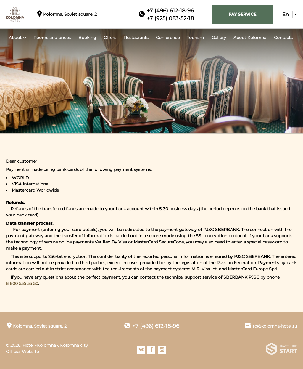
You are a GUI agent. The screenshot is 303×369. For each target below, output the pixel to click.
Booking (87, 37)
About (15, 37)
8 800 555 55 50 (22, 283)
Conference (168, 37)
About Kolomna (249, 37)
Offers (110, 37)
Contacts (283, 37)
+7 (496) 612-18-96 (170, 10)
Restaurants (136, 37)
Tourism (195, 37)
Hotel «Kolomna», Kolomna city (55, 345)
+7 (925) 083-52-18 (170, 18)
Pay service (242, 14)
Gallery (219, 37)
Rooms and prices (52, 37)
